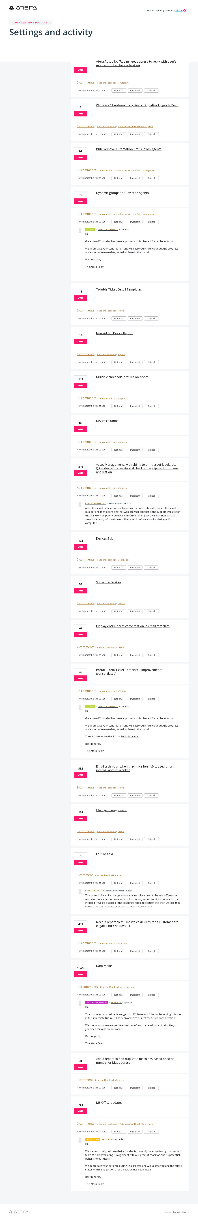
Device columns (107, 421)
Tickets (121, 310)
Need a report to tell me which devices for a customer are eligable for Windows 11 (137, 924)
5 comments (86, 831)
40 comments (86, 488)
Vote (80, 69)
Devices (123, 442)
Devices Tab (104, 538)
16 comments (86, 691)
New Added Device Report (114, 333)
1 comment (85, 875)
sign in (179, 10)
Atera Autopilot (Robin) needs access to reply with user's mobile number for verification (136, 63)
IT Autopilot (123, 82)
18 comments (86, 943)
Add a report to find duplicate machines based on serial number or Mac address (135, 1061)
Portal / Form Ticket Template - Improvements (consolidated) (129, 672)
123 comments (87, 987)
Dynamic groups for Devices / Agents (122, 193)
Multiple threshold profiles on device (122, 377)
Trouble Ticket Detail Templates (119, 289)
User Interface (128, 987)
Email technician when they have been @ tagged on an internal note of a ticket (135, 768)
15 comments (86, 398)
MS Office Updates (109, 1102)
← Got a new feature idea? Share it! (30, 22)
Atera (168, 1212)
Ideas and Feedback (106, 82)
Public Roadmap (130, 736)
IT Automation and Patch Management (135, 126)
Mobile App (123, 559)
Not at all (120, 91)
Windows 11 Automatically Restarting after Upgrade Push (137, 105)
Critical (153, 91)
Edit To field (104, 854)
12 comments (86, 214)
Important (136, 91)
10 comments (86, 170)
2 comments (86, 603)
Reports (121, 354)
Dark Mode (104, 966)
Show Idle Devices (108, 582)
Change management (111, 810)
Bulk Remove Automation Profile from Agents (128, 149)
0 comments (86, 82)
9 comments (86, 787)
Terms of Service (181, 1212)
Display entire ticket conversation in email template (133, 626)
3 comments (86, 310)
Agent (122, 398)
